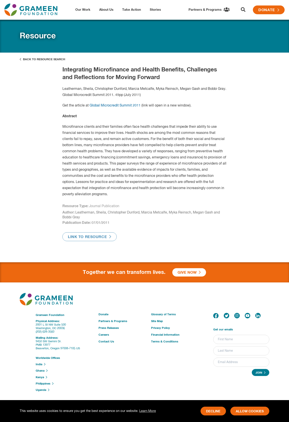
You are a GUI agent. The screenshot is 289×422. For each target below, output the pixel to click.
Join (261, 372)
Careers (104, 334)
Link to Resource (89, 238)
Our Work (82, 9)
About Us (106, 9)
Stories (155, 9)
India (41, 364)
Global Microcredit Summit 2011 (115, 105)
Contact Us (106, 341)
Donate (268, 10)
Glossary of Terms (163, 314)
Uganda (42, 390)
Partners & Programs (113, 321)
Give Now (189, 272)
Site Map (157, 321)
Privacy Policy (160, 328)
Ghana (42, 370)
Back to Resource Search (42, 59)
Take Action (131, 9)
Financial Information (165, 334)
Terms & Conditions (164, 341)
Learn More (147, 411)
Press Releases (109, 328)
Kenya (41, 377)
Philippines (45, 383)
